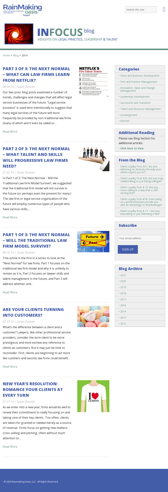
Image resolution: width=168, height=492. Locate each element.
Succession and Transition (135, 102)
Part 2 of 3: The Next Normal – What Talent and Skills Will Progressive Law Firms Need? (36, 157)
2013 (123, 317)
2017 (123, 299)
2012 (123, 323)
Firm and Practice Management (138, 81)
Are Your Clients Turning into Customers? (33, 312)
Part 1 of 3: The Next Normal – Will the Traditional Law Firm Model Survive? (36, 240)
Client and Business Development (139, 75)
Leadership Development (135, 96)
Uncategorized (128, 115)
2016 (123, 305)
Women (124, 121)
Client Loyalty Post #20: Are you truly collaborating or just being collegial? (141, 180)
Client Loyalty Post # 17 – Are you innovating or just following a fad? (140, 212)
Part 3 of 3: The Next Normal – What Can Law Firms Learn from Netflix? (36, 74)
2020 (123, 281)
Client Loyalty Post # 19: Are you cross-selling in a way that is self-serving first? (139, 190)
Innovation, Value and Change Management (137, 89)
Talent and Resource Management (140, 109)
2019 (123, 287)
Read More (10, 131)
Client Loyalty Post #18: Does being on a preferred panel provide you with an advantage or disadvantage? (141, 202)
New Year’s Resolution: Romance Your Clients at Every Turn (33, 389)
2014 (123, 311)
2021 (123, 275)
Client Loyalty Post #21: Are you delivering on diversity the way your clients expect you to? (140, 169)
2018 (123, 293)
